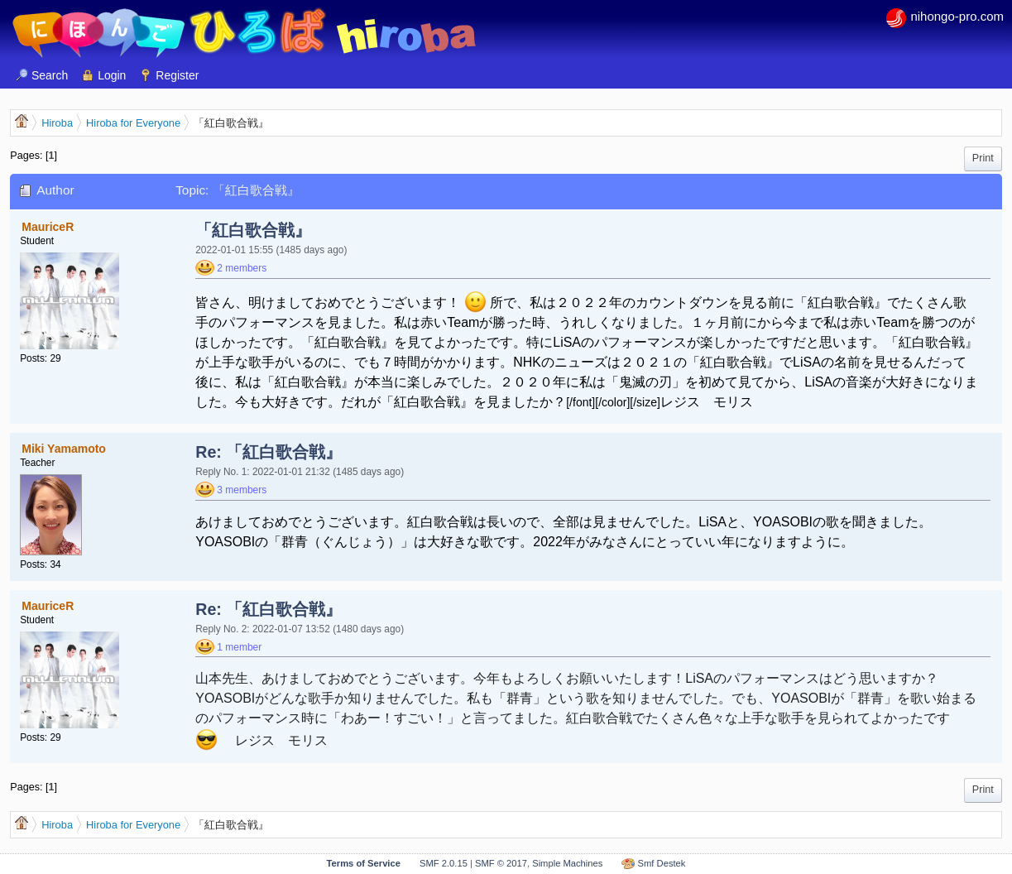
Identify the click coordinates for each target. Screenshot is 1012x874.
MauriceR (48, 226)
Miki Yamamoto (64, 448)
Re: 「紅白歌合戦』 (268, 452)
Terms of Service (363, 863)
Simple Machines (567, 863)
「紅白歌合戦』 (253, 230)
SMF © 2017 (501, 863)
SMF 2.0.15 (444, 863)
